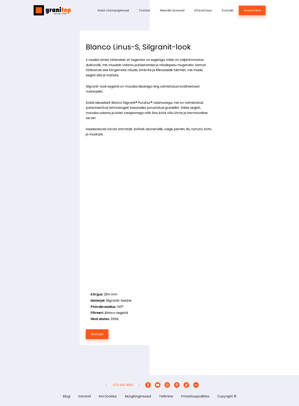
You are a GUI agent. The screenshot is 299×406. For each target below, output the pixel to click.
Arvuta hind (252, 10)
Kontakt (228, 10)
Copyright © (226, 396)
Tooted (144, 10)
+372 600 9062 (122, 385)
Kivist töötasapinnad (113, 10)
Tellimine (166, 396)
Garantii (84, 396)
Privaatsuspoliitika (195, 396)
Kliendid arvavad (172, 10)
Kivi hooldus (108, 396)
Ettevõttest (203, 10)
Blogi (66, 396)
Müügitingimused (138, 396)
